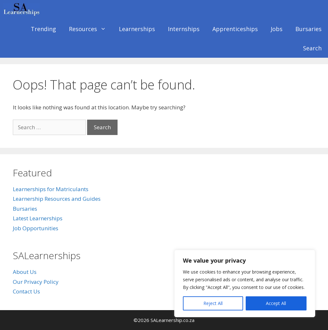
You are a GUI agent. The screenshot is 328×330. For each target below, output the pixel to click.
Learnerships (137, 29)
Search (312, 48)
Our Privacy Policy (36, 281)
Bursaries (308, 29)
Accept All (276, 303)
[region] (244, 283)
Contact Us (26, 291)
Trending (43, 29)
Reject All (213, 303)
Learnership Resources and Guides (57, 198)
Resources (90, 28)
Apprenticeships (235, 29)
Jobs (277, 29)
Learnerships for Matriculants (50, 189)
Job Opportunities (35, 228)
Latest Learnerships (37, 218)
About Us (25, 271)
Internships (184, 29)
